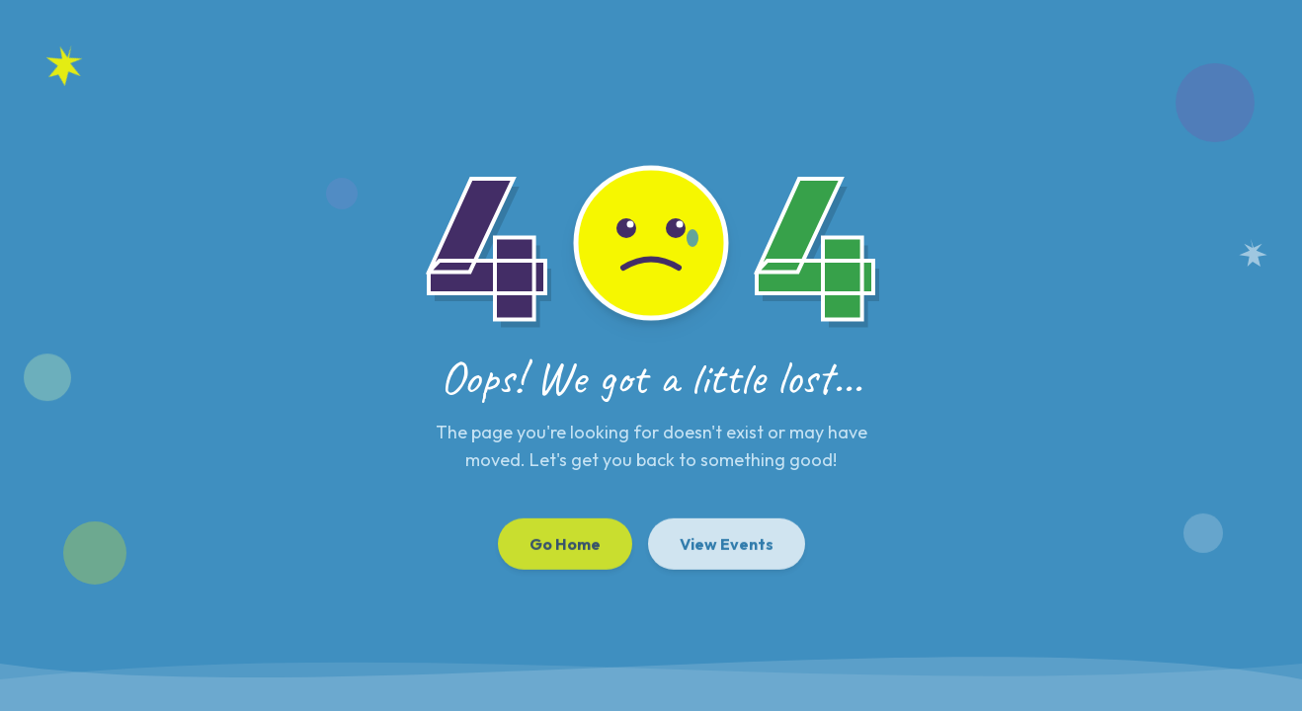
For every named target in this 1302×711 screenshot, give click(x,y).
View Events (726, 547)
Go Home (565, 547)
